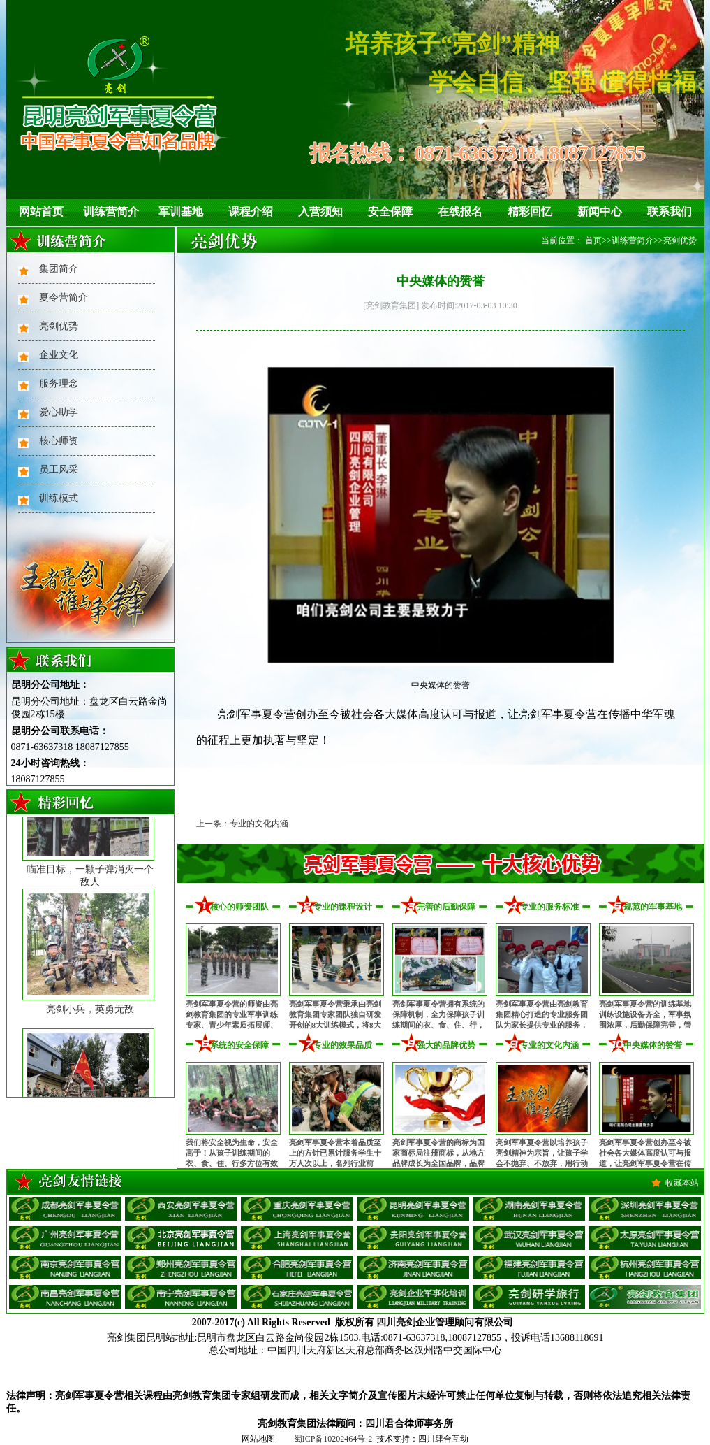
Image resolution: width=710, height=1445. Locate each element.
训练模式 (58, 498)
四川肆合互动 (443, 1439)
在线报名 (460, 211)
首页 (593, 240)
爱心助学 (58, 412)
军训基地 (180, 211)
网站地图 (258, 1439)
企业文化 (58, 355)
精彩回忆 (530, 211)
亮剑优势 (58, 326)
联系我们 (669, 211)
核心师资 (58, 441)
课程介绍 (250, 211)
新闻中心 (599, 211)
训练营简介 (111, 211)
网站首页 (41, 211)
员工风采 (58, 469)
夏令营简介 (63, 297)
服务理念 (58, 383)
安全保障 (390, 211)
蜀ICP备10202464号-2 (333, 1439)
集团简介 (58, 269)
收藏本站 (682, 1183)
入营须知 (320, 211)
